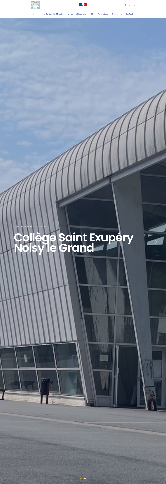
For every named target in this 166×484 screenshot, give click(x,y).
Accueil (36, 14)
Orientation (117, 14)
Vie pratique (103, 14)
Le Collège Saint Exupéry (53, 14)
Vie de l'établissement (77, 14)
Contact (129, 14)
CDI (92, 14)
